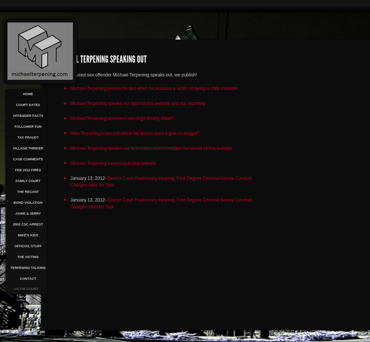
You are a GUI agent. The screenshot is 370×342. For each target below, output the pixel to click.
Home (28, 94)
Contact (28, 279)
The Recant (28, 192)
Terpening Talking (28, 268)
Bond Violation (27, 203)
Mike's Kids (28, 235)
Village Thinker (28, 148)
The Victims (27, 257)
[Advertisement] (309, 182)
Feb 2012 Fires (28, 170)
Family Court (28, 181)
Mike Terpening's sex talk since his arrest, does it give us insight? (135, 133)
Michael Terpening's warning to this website (113, 163)
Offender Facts (28, 116)
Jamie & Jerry (28, 213)
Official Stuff (28, 246)
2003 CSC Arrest (28, 224)
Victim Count (26, 289)
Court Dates (28, 105)
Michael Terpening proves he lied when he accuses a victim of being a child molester (154, 88)
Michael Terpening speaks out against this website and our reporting (137, 103)
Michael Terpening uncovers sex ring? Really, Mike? (121, 118)
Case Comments (28, 159)
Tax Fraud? (28, 137)
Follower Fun (28, 126)
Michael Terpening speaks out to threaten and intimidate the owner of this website (151, 148)
